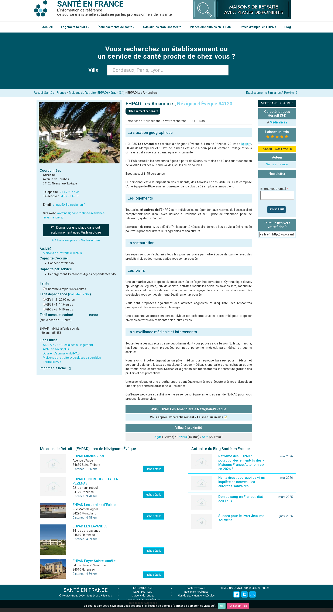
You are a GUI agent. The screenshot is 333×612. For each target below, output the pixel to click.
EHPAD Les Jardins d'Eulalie (94, 505)
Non (202, 121)
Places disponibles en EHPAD (210, 27)
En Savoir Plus (238, 605)
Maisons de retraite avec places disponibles (72, 357)
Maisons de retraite (142, 595)
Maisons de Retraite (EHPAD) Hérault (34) (96, 92)
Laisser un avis (277, 132)
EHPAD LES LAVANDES (90, 526)
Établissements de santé (116, 27)
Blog (287, 27)
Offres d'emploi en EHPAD (258, 27)
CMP (150, 588)
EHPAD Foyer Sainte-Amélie (94, 561)
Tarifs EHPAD (52, 362)
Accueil (47, 27)
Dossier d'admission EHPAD (61, 353)
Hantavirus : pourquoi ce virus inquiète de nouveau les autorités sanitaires (241, 482)
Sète (205, 437)
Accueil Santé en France (50, 92)
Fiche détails (153, 468)
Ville (94, 70)
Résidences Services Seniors (143, 599)
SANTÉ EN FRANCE (85, 590)
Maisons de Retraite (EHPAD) (62, 253)
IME (143, 591)
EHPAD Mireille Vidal (88, 456)
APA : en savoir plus (56, 349)
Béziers (246, 144)
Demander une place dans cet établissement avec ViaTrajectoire (76, 229)
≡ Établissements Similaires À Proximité (270, 92)
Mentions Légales (204, 595)
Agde (158, 437)
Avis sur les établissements (162, 27)
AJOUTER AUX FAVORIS (277, 148)
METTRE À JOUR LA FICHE (277, 103)
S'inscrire (276, 209)
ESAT (136, 591)
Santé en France (277, 164)
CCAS (142, 588)
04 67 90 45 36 (69, 196)
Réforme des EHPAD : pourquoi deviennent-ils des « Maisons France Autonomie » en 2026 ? (241, 462)
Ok (221, 605)
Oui (192, 121)
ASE (135, 588)
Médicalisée (278, 122)
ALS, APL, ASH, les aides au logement (68, 345)
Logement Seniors (75, 27)
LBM (149, 591)
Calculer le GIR (79, 294)
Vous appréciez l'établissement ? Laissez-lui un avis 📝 (188, 417)
